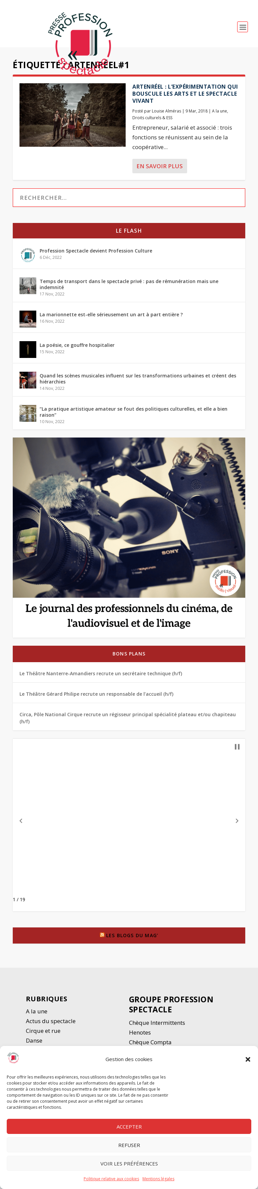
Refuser (129, 1145)
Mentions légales (158, 1179)
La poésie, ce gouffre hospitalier (77, 348)
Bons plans (129, 656)
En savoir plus (159, 169)
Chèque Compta (150, 1045)
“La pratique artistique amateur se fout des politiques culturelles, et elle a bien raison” (133, 415)
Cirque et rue (43, 1034)
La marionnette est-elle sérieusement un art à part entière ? (111, 317)
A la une (219, 114)
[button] (248, 1059)
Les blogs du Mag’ (132, 938)
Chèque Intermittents (157, 1026)
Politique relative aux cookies (111, 1179)
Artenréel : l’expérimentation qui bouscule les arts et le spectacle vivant (185, 96)
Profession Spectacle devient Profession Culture (96, 253)
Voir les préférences (129, 1163)
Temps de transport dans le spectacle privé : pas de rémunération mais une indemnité (129, 287)
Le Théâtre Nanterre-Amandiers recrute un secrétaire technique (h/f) (100, 676)
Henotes (140, 1035)
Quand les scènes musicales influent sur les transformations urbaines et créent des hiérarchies (138, 381)
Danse (35, 1043)
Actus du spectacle (51, 1024)
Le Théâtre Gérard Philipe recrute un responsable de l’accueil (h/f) (96, 697)
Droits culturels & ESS (152, 121)
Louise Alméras (166, 114)
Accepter (129, 1126)
